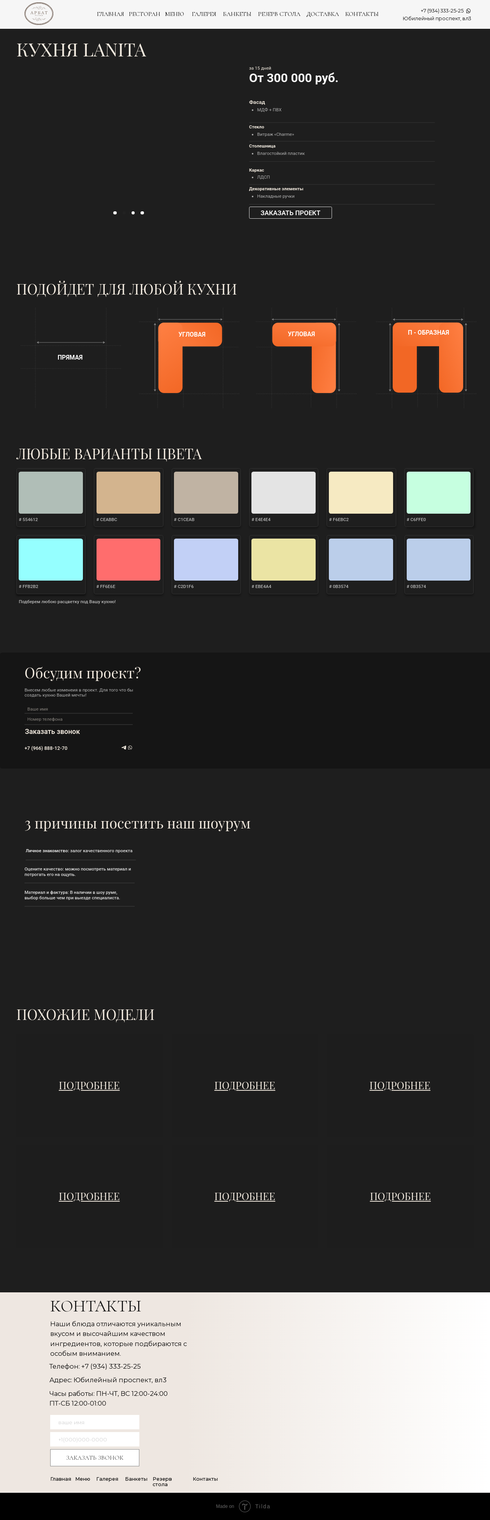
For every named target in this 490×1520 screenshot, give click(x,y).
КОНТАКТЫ (362, 14)
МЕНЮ (174, 14)
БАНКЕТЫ (237, 14)
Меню (82, 1479)
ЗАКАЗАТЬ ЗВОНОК (94, 1458)
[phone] (76, 719)
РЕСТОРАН (144, 14)
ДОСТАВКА (322, 14)
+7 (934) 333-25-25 (442, 11)
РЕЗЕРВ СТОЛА (279, 14)
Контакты (205, 1479)
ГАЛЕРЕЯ (204, 14)
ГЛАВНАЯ (110, 14)
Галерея (107, 1479)
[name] (76, 709)
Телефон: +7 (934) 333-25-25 (95, 1366)
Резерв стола (162, 1481)
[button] (290, 212)
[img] (89, 1086)
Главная (60, 1479)
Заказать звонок (52, 731)
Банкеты (136, 1479)
